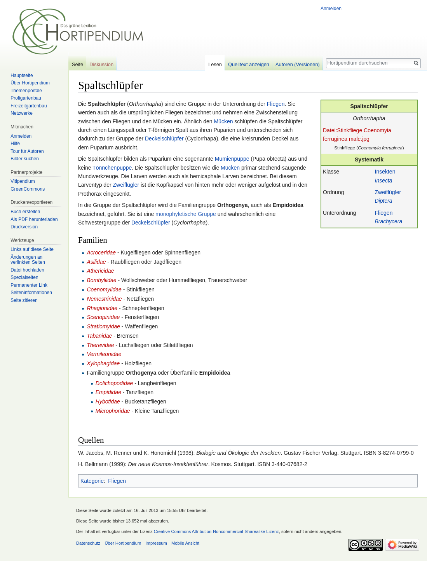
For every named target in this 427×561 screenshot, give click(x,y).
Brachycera (389, 221)
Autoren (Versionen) (297, 64)
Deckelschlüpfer (164, 138)
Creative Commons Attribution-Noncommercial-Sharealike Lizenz (216, 531)
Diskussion (101, 64)
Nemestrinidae (104, 299)
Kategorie (92, 481)
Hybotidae (108, 401)
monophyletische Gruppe (185, 214)
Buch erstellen (25, 211)
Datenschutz (88, 543)
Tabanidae (99, 336)
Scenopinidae (103, 317)
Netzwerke (21, 113)
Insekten (385, 171)
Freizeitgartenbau (28, 106)
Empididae (108, 392)
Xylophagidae (103, 363)
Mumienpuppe (232, 159)
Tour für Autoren (27, 151)
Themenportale (26, 90)
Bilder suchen (24, 158)
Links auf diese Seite (32, 249)
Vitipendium (22, 181)
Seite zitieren (23, 300)
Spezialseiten (24, 277)
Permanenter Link (28, 285)
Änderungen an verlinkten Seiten (27, 259)
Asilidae (96, 262)
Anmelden (331, 8)
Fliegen (384, 213)
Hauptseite (21, 75)
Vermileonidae (104, 354)
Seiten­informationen (31, 292)
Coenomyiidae (104, 289)
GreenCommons (27, 189)
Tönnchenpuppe (112, 168)
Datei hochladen (27, 270)
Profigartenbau (25, 98)
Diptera (383, 201)
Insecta (383, 180)
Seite (77, 64)
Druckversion (24, 227)
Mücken (223, 121)
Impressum (156, 543)
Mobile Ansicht (185, 543)
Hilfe (15, 143)
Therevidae (100, 345)
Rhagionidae (102, 308)
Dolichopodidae (114, 383)
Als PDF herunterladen (34, 219)
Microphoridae (113, 411)
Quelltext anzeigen (248, 64)
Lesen (215, 64)
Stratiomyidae (103, 326)
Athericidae (100, 271)
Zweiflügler (388, 192)
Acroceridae (101, 252)
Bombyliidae (101, 280)
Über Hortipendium (30, 83)
